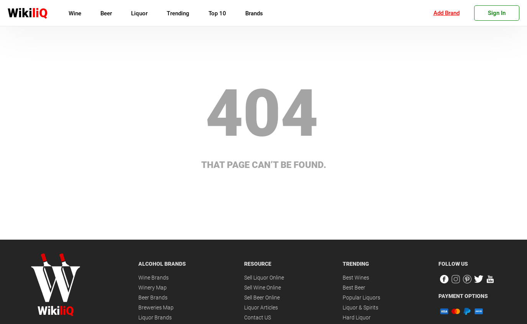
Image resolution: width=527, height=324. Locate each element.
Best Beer (354, 288)
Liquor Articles (261, 307)
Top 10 (217, 13)
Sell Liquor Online (264, 278)
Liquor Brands (155, 317)
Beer (106, 13)
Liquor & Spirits (360, 307)
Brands (254, 13)
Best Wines (356, 278)
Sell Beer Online (262, 297)
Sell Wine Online (262, 288)
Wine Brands (153, 278)
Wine (75, 13)
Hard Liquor (357, 317)
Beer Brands (152, 297)
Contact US (257, 317)
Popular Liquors (361, 297)
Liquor (139, 13)
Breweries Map (156, 307)
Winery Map (152, 288)
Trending (178, 13)
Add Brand (446, 13)
